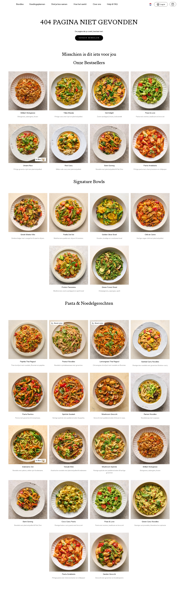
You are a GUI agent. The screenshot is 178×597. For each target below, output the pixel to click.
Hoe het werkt (80, 4)
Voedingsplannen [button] (37, 4)
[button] (6, 4)
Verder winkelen (89, 38)
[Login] (161, 4)
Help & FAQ (112, 4)
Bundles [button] (20, 4)
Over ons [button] (97, 4)
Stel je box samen (59, 4)
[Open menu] (173, 4)
